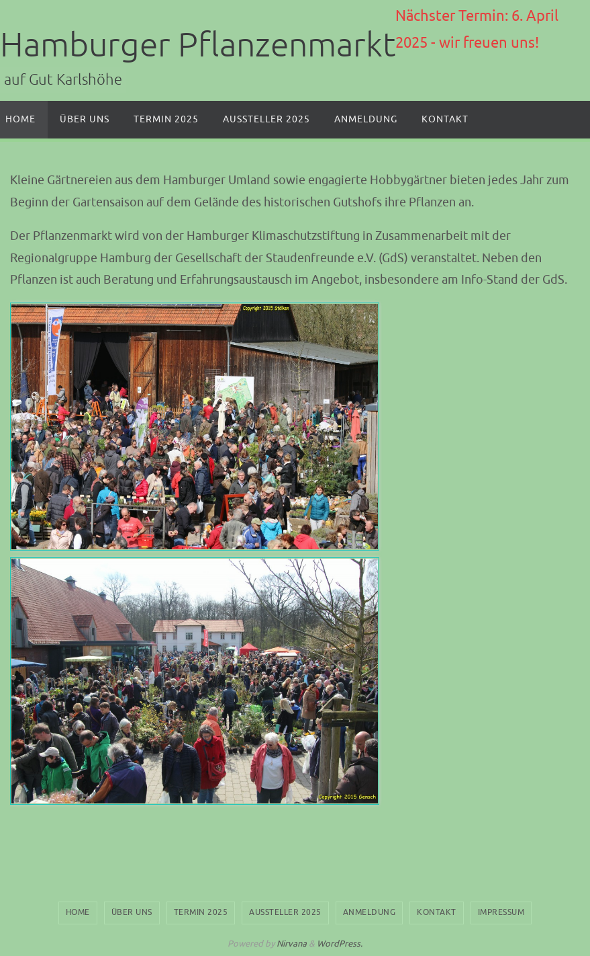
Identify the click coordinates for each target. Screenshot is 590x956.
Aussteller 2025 (285, 912)
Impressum (501, 912)
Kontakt (436, 912)
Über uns (131, 912)
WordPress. (339, 943)
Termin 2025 (201, 912)
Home (78, 912)
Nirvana (292, 943)
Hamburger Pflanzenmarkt (197, 45)
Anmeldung (369, 912)
